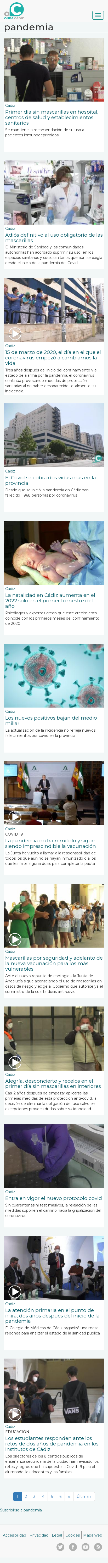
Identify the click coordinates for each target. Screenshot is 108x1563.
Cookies (72, 1535)
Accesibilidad (14, 1535)
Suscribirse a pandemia (21, 1510)
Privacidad (39, 1535)
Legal (57, 1535)
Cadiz (10, 105)
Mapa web (92, 1535)
